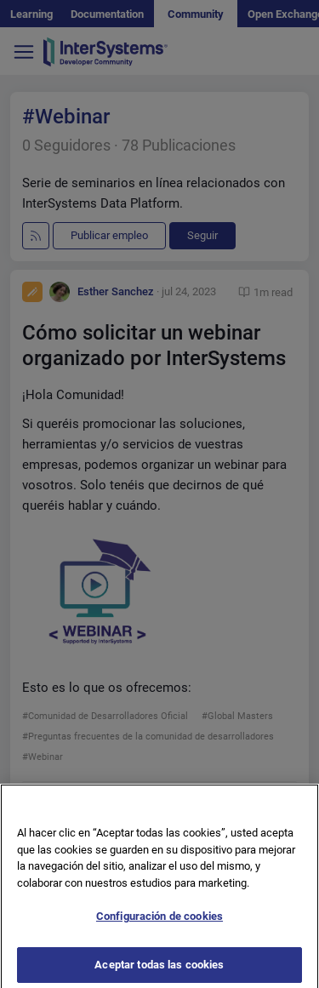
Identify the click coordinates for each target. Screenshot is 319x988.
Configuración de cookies (159, 923)
